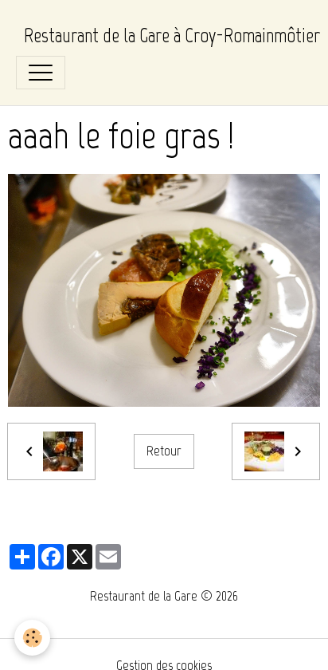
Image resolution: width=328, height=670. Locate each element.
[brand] (172, 36)
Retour (164, 450)
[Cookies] (32, 638)
